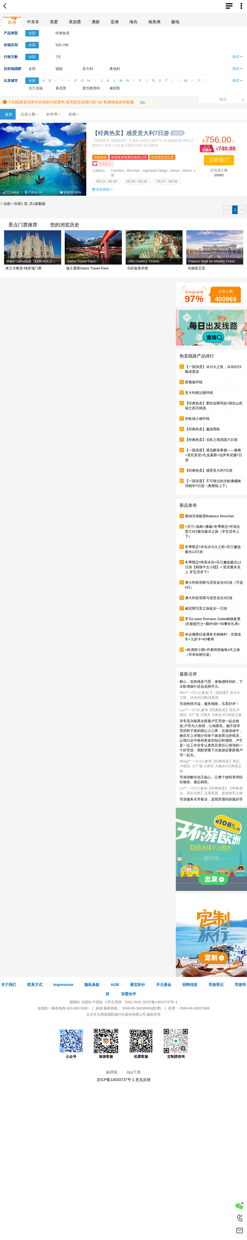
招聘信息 (189, 984)
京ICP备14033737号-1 (159, 1002)
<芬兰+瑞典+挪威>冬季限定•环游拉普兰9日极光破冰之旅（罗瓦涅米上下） (212, 531)
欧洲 (12, 22)
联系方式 (34, 984)
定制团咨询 (176, 1044)
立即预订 (219, 160)
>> (241, 209)
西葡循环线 (194, 382)
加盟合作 (128, 994)
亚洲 (115, 21)
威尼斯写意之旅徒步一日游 (206, 608)
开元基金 (163, 984)
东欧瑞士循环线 (197, 419)
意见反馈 (142, 1079)
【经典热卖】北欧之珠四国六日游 (211, 440)
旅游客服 (106, 1044)
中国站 (97, 1002)
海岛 (133, 21)
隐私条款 (92, 984)
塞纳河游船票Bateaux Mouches (209, 516)
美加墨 (75, 21)
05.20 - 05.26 (136, 181)
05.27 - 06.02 (167, 181)
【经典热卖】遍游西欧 (202, 429)
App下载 (133, 1072)
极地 (175, 21)
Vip (142, 102)
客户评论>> (33, 192)
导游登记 (216, 984)
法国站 (86, 1002)
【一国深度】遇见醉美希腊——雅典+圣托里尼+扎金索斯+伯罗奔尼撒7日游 (213, 455)
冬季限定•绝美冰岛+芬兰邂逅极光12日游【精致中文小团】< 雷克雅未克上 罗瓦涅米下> (213, 567)
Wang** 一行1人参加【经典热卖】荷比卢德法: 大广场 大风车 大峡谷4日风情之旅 (211, 766)
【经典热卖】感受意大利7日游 (138, 133)
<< (227, 209)
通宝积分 (137, 984)
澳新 (96, 21)
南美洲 (154, 21)
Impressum (63, 984)
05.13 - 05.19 (106, 181)
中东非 (33, 21)
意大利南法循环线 (199, 393)
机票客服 (141, 1044)
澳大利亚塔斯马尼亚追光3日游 (208, 598)
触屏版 (112, 1072)
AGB (115, 984)
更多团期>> (104, 189)
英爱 (54, 21)
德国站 (75, 1002)
